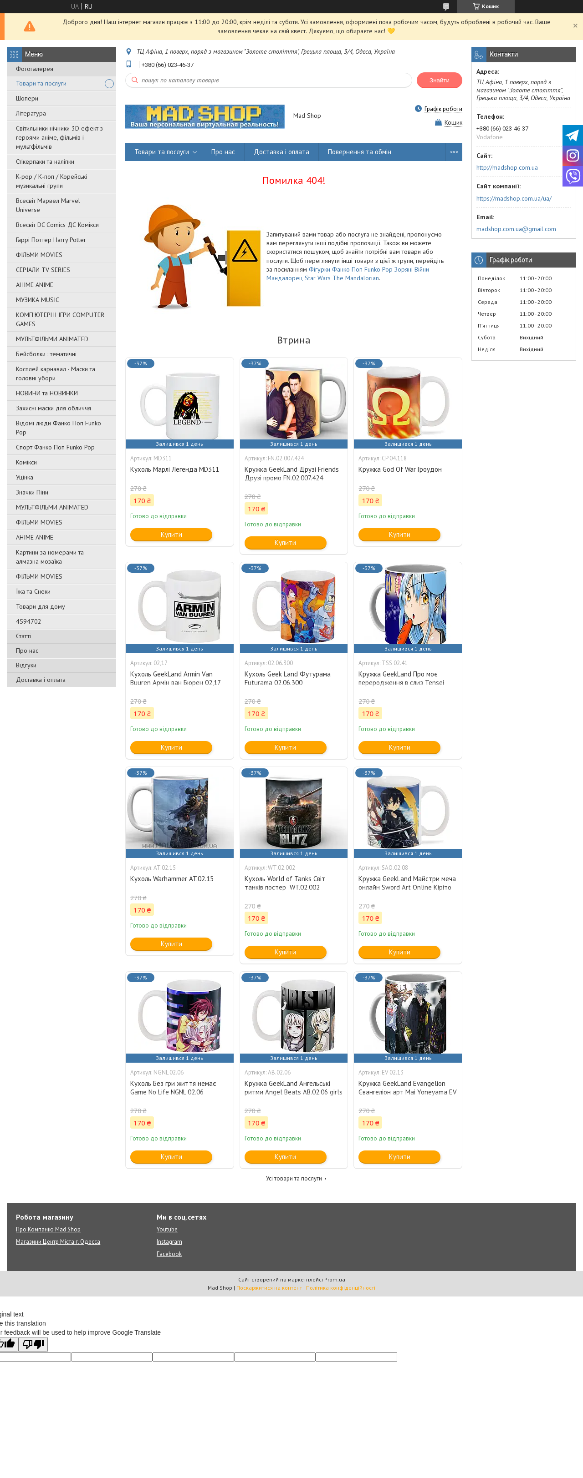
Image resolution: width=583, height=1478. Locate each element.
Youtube (167, 1229)
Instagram (169, 1242)
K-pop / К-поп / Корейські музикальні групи (51, 181)
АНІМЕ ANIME (34, 285)
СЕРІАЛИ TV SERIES (43, 270)
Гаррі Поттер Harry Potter (51, 240)
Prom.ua (334, 1279)
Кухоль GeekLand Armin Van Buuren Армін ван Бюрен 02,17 (175, 678)
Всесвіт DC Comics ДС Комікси (57, 225)
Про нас (27, 650)
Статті (23, 636)
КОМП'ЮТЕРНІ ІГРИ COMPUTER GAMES (60, 319)
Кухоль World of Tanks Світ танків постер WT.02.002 (285, 883)
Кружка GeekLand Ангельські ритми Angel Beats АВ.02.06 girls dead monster (294, 1092)
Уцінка (24, 477)
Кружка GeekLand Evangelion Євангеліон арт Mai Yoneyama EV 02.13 (407, 1092)
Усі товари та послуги (294, 1178)
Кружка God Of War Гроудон (400, 469)
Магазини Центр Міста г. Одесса (58, 1242)
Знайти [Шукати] (440, 80)
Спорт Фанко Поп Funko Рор (55, 447)
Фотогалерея (34, 69)
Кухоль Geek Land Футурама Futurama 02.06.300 (288, 678)
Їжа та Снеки (33, 591)
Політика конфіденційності (340, 1287)
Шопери (27, 98)
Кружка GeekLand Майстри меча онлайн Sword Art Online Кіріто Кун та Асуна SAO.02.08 (407, 887)
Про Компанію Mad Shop (48, 1229)
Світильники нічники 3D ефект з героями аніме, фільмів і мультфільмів (59, 137)
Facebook (169, 1254)
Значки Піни (32, 492)
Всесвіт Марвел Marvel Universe (48, 205)
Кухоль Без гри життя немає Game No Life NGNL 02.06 (173, 1087)
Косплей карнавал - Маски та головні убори (55, 373)
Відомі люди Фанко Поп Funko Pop (58, 427)
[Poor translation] (33, 1344)
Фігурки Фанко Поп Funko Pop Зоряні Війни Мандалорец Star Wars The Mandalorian (347, 273)
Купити (171, 534)
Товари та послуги (41, 83)
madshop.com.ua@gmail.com (516, 229)
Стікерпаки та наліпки (45, 161)
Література (31, 113)
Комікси (26, 462)
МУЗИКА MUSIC (37, 300)
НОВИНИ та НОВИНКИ (47, 393)
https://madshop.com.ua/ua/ (514, 198)
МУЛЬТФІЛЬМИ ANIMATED (52, 339)
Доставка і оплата (41, 680)
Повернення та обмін (359, 151)
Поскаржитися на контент (269, 1287)
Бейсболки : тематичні (46, 354)
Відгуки (26, 665)
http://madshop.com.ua (507, 167)
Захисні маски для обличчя (53, 408)
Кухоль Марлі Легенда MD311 (174, 469)
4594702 (28, 621)
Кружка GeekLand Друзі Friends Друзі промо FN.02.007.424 (292, 473)
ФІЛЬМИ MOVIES (39, 255)
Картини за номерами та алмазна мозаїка (50, 556)
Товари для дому (40, 606)
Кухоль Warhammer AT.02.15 (172, 878)
